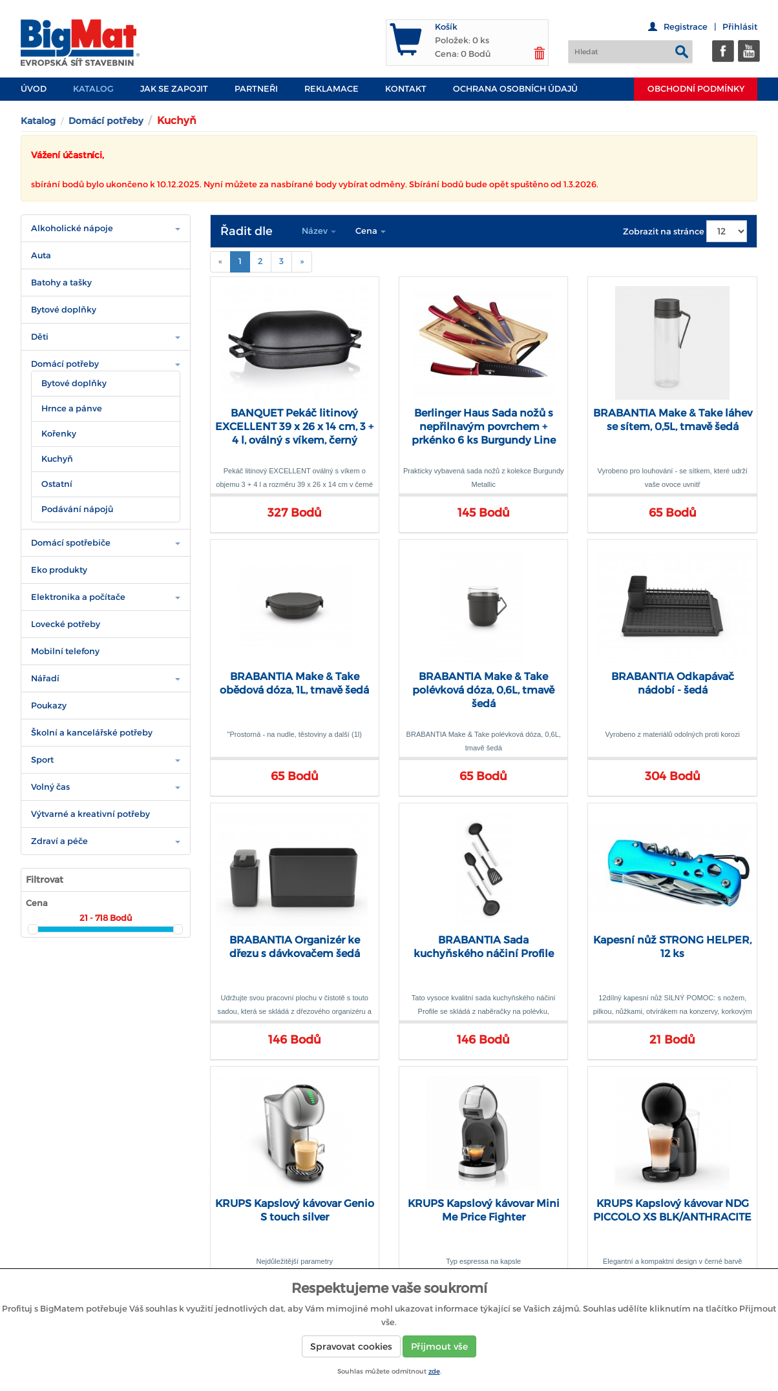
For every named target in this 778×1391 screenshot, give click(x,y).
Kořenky (58, 433)
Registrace (686, 26)
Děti (39, 336)
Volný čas (50, 786)
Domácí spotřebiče (70, 542)
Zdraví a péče (59, 841)
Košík (446, 26)
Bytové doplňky (63, 309)
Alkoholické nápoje (72, 228)
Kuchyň (57, 458)
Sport (42, 759)
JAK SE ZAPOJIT (174, 88)
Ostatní (56, 484)
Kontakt (405, 88)
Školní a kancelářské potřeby (91, 732)
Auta (41, 255)
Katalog (93, 88)
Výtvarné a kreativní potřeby (90, 814)
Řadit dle (246, 231)
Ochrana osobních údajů (515, 88)
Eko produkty (59, 569)
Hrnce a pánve (71, 408)
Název (319, 230)
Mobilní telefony (65, 651)
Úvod (34, 88)
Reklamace (331, 88)
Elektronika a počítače (78, 597)
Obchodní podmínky (695, 88)
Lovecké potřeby (65, 624)
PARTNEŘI (256, 88)
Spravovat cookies (351, 1346)
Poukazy (49, 705)
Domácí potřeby (105, 121)
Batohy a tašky (61, 282)
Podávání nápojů (77, 509)
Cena (370, 230)
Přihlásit (739, 26)
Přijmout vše (439, 1346)
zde (434, 1371)
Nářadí (45, 678)
